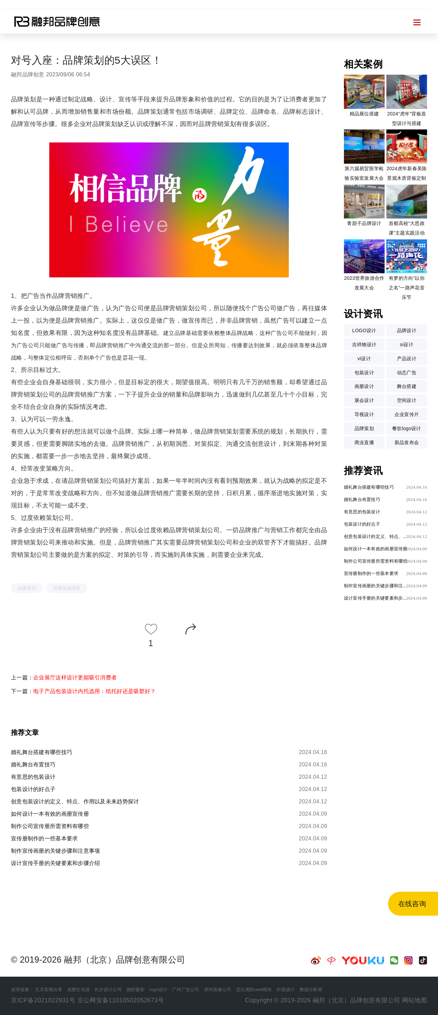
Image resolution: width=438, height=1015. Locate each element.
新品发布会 (407, 442)
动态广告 (406, 372)
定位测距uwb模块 (254, 989)
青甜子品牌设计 (364, 223)
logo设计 (158, 989)
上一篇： (64, 677)
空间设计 (406, 400)
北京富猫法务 (48, 989)
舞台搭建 (406, 386)
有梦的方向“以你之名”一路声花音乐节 (407, 287)
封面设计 (285, 989)
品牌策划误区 (66, 588)
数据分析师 (311, 989)
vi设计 (364, 358)
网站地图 (414, 1000)
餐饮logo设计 (406, 428)
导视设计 (364, 414)
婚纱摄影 (136, 989)
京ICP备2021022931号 (43, 1000)
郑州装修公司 (218, 989)
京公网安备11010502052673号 (120, 1000)
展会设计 (364, 400)
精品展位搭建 (364, 113)
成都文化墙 (78, 989)
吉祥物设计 (364, 344)
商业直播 (364, 442)
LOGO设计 (364, 330)
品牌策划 (27, 588)
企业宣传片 (407, 414)
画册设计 (364, 386)
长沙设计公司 (108, 989)
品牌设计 (406, 330)
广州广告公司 (185, 989)
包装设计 (364, 372)
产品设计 (406, 358)
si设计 (406, 344)
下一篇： (83, 691)
